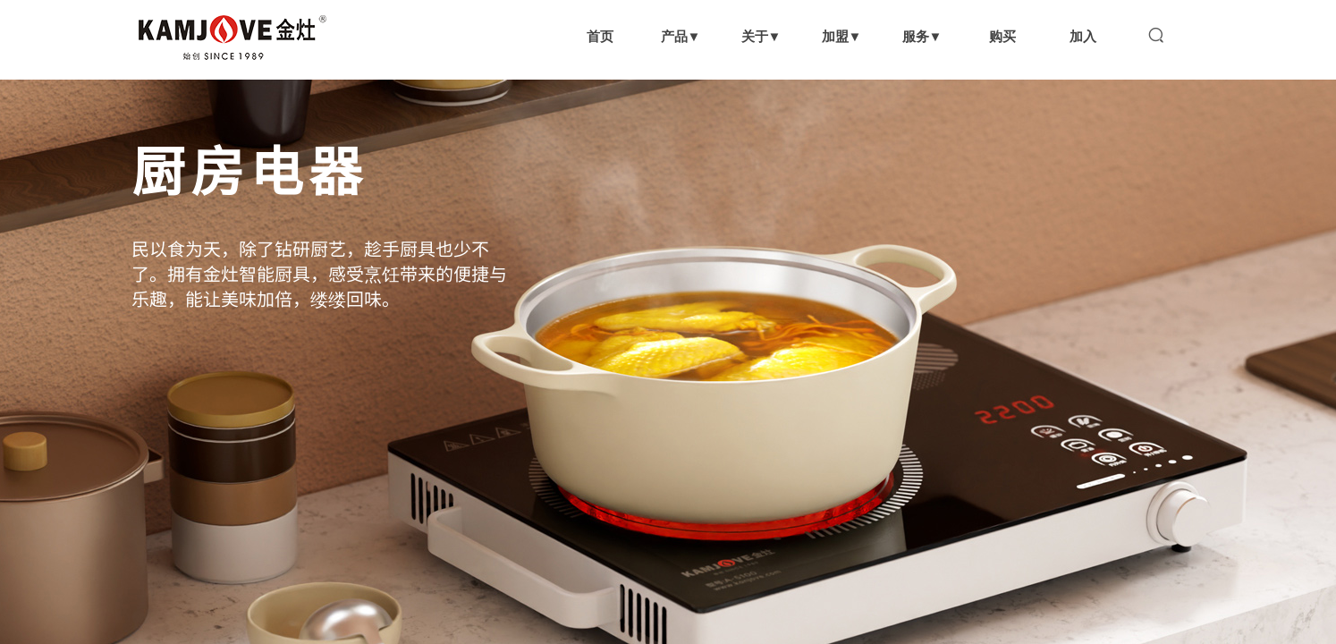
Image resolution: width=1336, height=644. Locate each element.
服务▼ (922, 36)
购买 (1002, 36)
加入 (1083, 36)
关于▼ (761, 36)
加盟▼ (842, 36)
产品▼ (681, 36)
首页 (600, 36)
